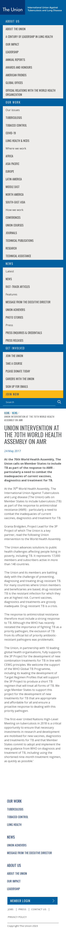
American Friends (16, 75)
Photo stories (14, 317)
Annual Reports (15, 60)
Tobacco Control (16, 125)
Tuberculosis (14, 118)
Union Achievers (15, 310)
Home (7, 412)
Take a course (14, 363)
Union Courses (14, 225)
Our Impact (12, 44)
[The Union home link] (31, 7)
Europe (10, 171)
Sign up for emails (17, 386)
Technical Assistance (18, 256)
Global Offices (14, 83)
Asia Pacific (12, 164)
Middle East (13, 187)
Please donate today (18, 371)
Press (22, 909)
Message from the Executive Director (28, 302)
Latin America (14, 179)
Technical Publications (19, 240)
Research (11, 248)
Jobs (11, 909)
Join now (12, 394)
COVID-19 (11, 133)
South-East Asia (15, 202)
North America (15, 194)
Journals (11, 233)
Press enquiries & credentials (24, 333)
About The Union (16, 29)
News (9, 279)
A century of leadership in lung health (29, 37)
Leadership (12, 52)
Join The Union (14, 356)
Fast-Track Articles (18, 287)
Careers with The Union (20, 379)
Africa (9, 156)
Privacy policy (17, 917)
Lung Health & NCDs (17, 141)
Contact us (38, 909)
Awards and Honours (19, 67)
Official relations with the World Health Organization (30, 92)
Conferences (13, 217)
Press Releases (14, 340)
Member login (20, 900)
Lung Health (14, 825)
